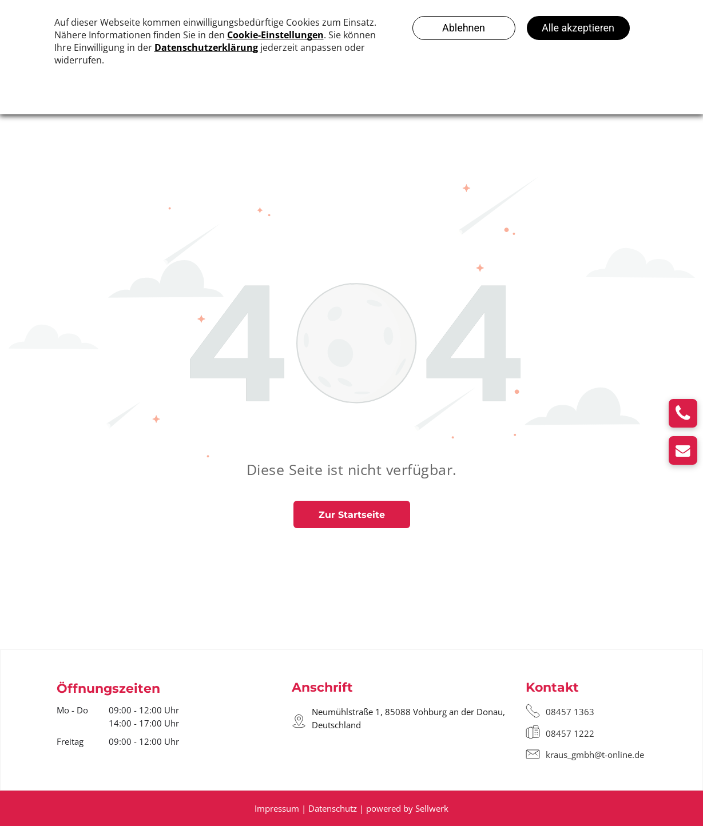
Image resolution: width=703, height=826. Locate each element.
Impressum (277, 808)
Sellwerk (431, 808)
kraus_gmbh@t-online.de (595, 754)
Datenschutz (332, 808)
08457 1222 (570, 733)
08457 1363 (570, 711)
